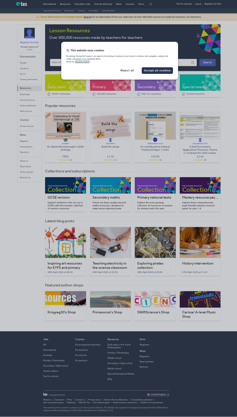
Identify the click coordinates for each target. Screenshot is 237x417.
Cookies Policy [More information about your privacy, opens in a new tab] (82, 62)
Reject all (127, 70)
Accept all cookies (157, 70)
